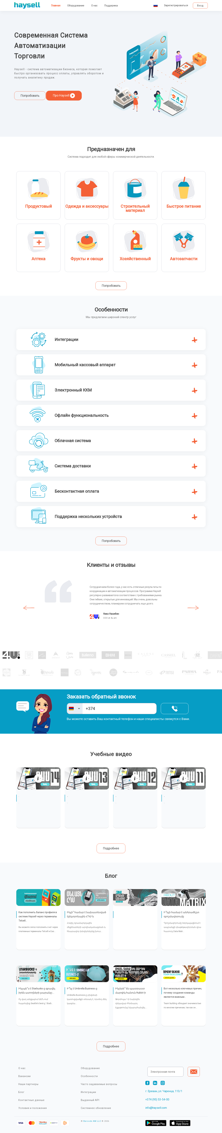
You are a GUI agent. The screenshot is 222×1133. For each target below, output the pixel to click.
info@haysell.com (156, 1107)
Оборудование (75, 5)
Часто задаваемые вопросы (99, 1084)
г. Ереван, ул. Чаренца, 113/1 (163, 1091)
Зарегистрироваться (176, 5)
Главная (55, 5)
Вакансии (24, 1076)
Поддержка (111, 5)
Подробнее (111, 848)
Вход (200, 5)
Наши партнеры (28, 1084)
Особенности (89, 1076)
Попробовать (29, 95)
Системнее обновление (96, 1108)
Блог (21, 1092)
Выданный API (90, 1100)
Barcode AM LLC (92, 1121)
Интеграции (88, 1092)
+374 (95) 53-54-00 (157, 1099)
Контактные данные (31, 1100)
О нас (94, 5)
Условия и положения (32, 1108)
